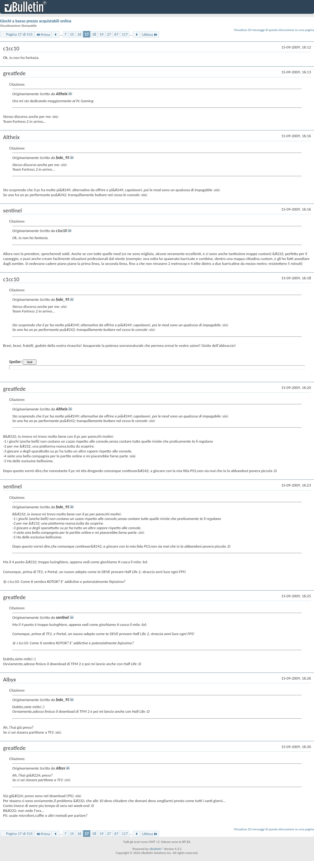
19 (101, 34)
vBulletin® (156, 849)
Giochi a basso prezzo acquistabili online (35, 21)
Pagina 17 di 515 (19, 34)
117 (125, 34)
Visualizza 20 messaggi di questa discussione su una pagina (274, 30)
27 (109, 34)
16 (79, 34)
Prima (43, 34)
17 (87, 34)
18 (94, 34)
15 (72, 34)
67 (116, 34)
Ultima (150, 34)
